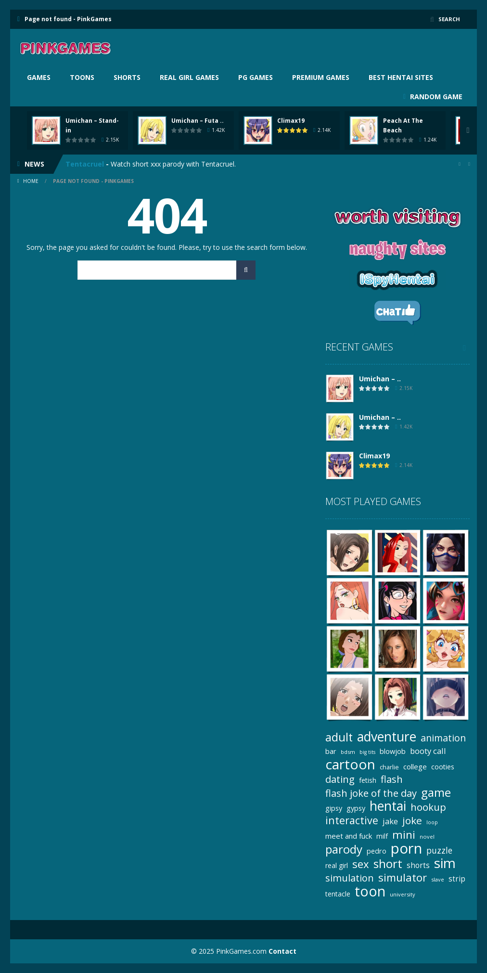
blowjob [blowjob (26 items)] (393, 751)
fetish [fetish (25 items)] (367, 780)
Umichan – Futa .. (197, 121)
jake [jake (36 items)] (390, 821)
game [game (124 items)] (436, 792)
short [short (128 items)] (387, 863)
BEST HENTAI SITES (401, 77)
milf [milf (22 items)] (382, 836)
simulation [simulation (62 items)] (349, 878)
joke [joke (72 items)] (412, 821)
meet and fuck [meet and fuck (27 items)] (348, 836)
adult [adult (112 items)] (339, 737)
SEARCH (448, 19)
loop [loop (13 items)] (432, 822)
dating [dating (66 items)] (340, 779)
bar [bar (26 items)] (330, 751)
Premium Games (320, 77)
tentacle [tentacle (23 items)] (337, 893)
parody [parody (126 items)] (343, 849)
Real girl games (189, 77)
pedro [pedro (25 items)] (376, 851)
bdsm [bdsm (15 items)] (348, 751)
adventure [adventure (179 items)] (386, 737)
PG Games (255, 77)
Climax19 (291, 121)
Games (39, 77)
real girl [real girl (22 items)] (336, 865)
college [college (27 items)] (415, 766)
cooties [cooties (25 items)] (442, 766)
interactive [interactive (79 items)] (351, 820)
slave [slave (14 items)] (437, 879)
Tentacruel (84, 164)
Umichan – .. (380, 378)
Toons (82, 77)
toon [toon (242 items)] (370, 891)
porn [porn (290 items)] (406, 849)
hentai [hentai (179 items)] (388, 806)
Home (31, 181)
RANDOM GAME (435, 96)
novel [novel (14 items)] (427, 836)
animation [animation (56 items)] (443, 738)
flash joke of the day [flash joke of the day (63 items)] (371, 793)
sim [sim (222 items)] (445, 863)
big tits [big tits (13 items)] (367, 752)
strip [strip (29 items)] (457, 879)
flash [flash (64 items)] (392, 779)
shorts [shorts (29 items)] (418, 865)
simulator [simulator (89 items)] (402, 877)
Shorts (127, 77)
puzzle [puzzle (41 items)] (439, 850)
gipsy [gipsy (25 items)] (333, 808)
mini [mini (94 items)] (403, 835)
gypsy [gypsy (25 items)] (355, 808)
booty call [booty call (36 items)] (428, 750)
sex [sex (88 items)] (360, 864)
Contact (282, 951)
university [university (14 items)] (402, 894)
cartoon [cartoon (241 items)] (350, 764)
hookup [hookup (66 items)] (428, 807)
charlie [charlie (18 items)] (389, 767)
